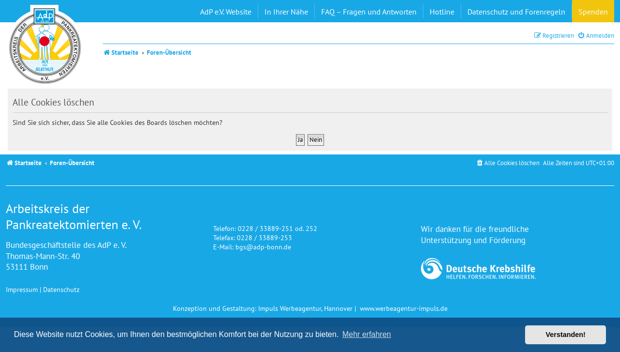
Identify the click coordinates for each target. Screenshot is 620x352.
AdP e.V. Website (225, 11)
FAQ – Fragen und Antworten (369, 11)
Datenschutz (61, 289)
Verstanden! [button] (566, 334)
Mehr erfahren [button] (366, 334)
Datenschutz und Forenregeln (516, 11)
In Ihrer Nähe (286, 11)
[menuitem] (595, 36)
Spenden (593, 11)
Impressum (22, 289)
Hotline (442, 11)
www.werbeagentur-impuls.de (404, 308)
